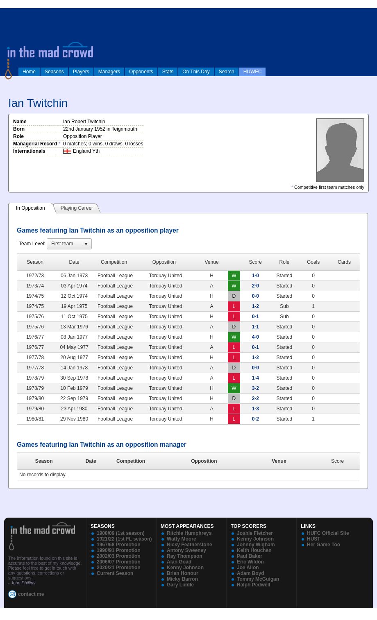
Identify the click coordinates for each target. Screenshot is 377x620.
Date (91, 461)
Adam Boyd (250, 573)
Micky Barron (182, 579)
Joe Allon (248, 567)
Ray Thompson (184, 556)
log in (8, 13)
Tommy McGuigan (258, 579)
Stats (167, 72)
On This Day (195, 72)
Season (44, 461)
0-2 (255, 419)
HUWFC (252, 72)
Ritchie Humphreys (189, 533)
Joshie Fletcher (255, 533)
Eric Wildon (250, 562)
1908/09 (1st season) (121, 533)
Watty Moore (181, 539)
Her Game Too (323, 545)
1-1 (255, 327)
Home (29, 72)
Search (226, 72)
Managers (109, 72)
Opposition (204, 461)
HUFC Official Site (328, 533)
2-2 (255, 398)
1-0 (255, 275)
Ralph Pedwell (253, 585)
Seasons (54, 72)
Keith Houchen (254, 550)
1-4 (255, 378)
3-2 (255, 388)
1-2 (255, 306)
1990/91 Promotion (119, 550)
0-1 (255, 316)
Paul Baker (249, 556)
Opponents (141, 72)
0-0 (255, 296)
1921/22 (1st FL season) (124, 539)
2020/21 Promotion (119, 567)
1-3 (255, 409)
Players (81, 72)
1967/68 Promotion (119, 545)
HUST (313, 539)
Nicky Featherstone (189, 545)
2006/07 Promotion (119, 562)
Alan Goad (179, 562)
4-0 (255, 337)
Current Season (115, 573)
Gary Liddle (180, 585)
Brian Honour (182, 573)
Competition (130, 461)
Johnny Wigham (256, 545)
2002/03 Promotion (119, 556)
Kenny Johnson (185, 567)
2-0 (255, 286)
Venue (279, 461)
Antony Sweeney (186, 550)
